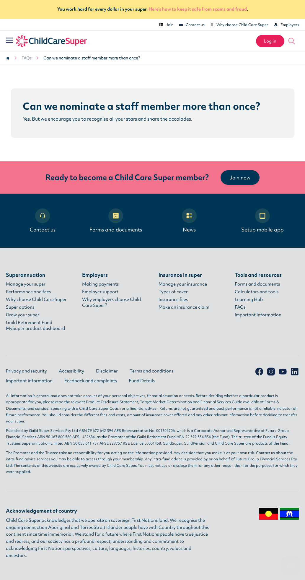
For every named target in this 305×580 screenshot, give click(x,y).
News (189, 220)
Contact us (192, 24)
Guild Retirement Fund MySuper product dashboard (35, 325)
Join (166, 24)
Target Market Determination (166, 401)
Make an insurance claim (184, 307)
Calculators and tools (256, 292)
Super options (20, 307)
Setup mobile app (262, 220)
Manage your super (25, 284)
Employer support (100, 292)
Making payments (100, 284)
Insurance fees (173, 299)
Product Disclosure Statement (112, 401)
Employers (286, 24)
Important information (258, 315)
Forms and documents (115, 220)
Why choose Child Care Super (239, 24)
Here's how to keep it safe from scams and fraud (198, 9)
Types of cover (173, 292)
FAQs (27, 58)
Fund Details (142, 381)
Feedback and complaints (90, 381)
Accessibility (71, 371)
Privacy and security (26, 371)
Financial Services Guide (221, 401)
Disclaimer (107, 371)
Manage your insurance (183, 284)
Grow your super (22, 315)
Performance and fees (28, 292)
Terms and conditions (151, 371)
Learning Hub (249, 299)
